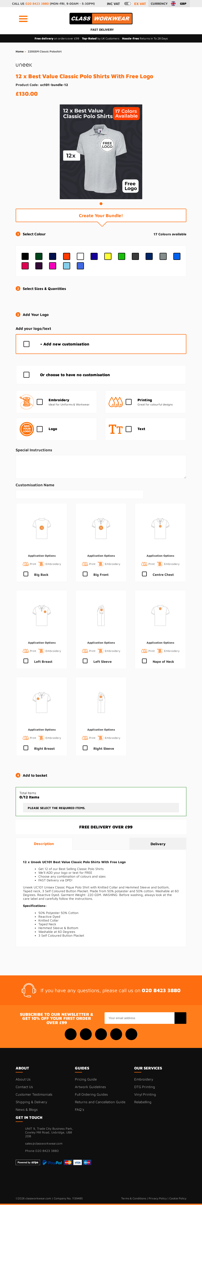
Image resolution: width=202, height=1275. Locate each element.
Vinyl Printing (145, 1094)
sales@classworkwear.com (44, 1143)
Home (20, 51)
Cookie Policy (177, 1198)
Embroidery (143, 1079)
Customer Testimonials (34, 1094)
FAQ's (79, 1109)
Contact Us (24, 1087)
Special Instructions (34, 450)
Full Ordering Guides (91, 1094)
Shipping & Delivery (31, 1102)
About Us (23, 1079)
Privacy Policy (158, 1198)
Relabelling (143, 1102)
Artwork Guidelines (90, 1087)
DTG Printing (144, 1087)
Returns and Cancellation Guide (100, 1102)
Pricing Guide (86, 1079)
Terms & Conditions (133, 1198)
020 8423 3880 (37, 3)
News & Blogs (27, 1109)
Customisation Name (35, 484)
